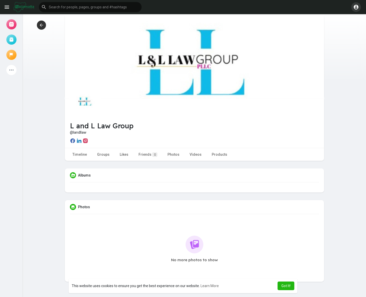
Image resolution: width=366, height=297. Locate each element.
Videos (196, 154)
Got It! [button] (286, 286)
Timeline (79, 154)
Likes (124, 154)
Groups (103, 154)
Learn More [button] (210, 286)
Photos (173, 154)
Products (219, 154)
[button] (90, 7)
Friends (148, 154)
